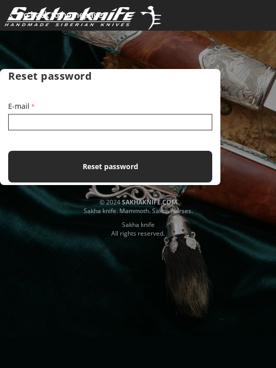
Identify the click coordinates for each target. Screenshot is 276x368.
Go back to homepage (57, 14)
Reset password (110, 166)
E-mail (19, 106)
